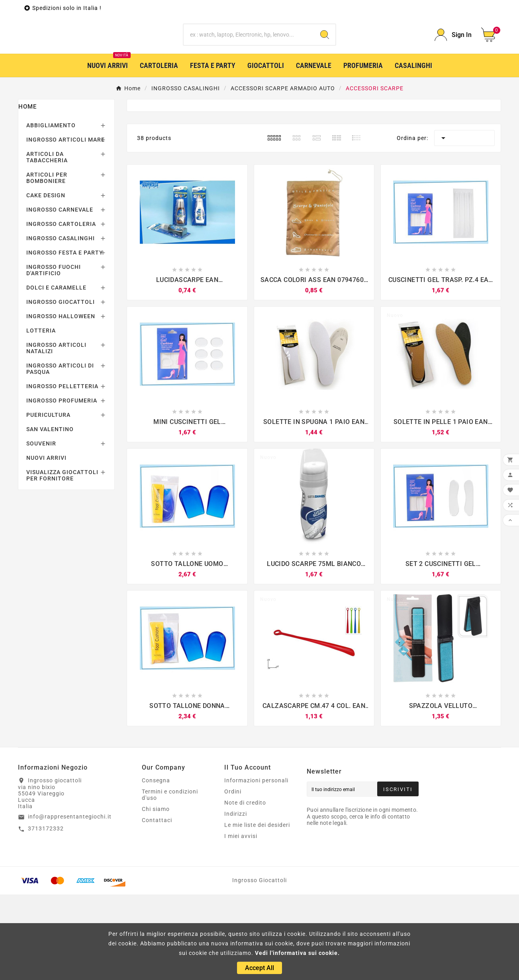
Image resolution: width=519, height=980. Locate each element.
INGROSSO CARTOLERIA (61, 309)
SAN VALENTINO (50, 514)
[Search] (324, 77)
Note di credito (245, 888)
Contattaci (157, 905)
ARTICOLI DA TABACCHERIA (47, 242)
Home (27, 192)
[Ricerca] (248, 77)
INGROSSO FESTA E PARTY (64, 338)
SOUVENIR (41, 529)
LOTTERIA (41, 416)
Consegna (156, 866)
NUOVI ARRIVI (46, 543)
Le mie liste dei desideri (257, 910)
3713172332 (46, 914)
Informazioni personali (256, 866)
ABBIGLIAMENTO (51, 211)
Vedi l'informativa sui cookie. (297, 953)
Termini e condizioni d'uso (170, 880)
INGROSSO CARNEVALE (59, 295)
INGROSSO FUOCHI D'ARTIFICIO (53, 355)
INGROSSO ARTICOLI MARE (65, 225)
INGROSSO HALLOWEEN (60, 402)
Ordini (232, 877)
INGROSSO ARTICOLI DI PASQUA (60, 454)
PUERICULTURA (48, 500)
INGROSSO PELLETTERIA (62, 472)
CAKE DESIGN (45, 281)
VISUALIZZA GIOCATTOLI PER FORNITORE (62, 560)
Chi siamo (156, 894)
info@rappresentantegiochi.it (70, 902)
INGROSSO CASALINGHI (60, 324)
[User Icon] (453, 78)
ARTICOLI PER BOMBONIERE (46, 263)
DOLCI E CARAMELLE (56, 373)
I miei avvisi (240, 921)
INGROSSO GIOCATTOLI (60, 387)
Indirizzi (235, 899)
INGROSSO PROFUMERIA (61, 486)
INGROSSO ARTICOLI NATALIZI (56, 433)
